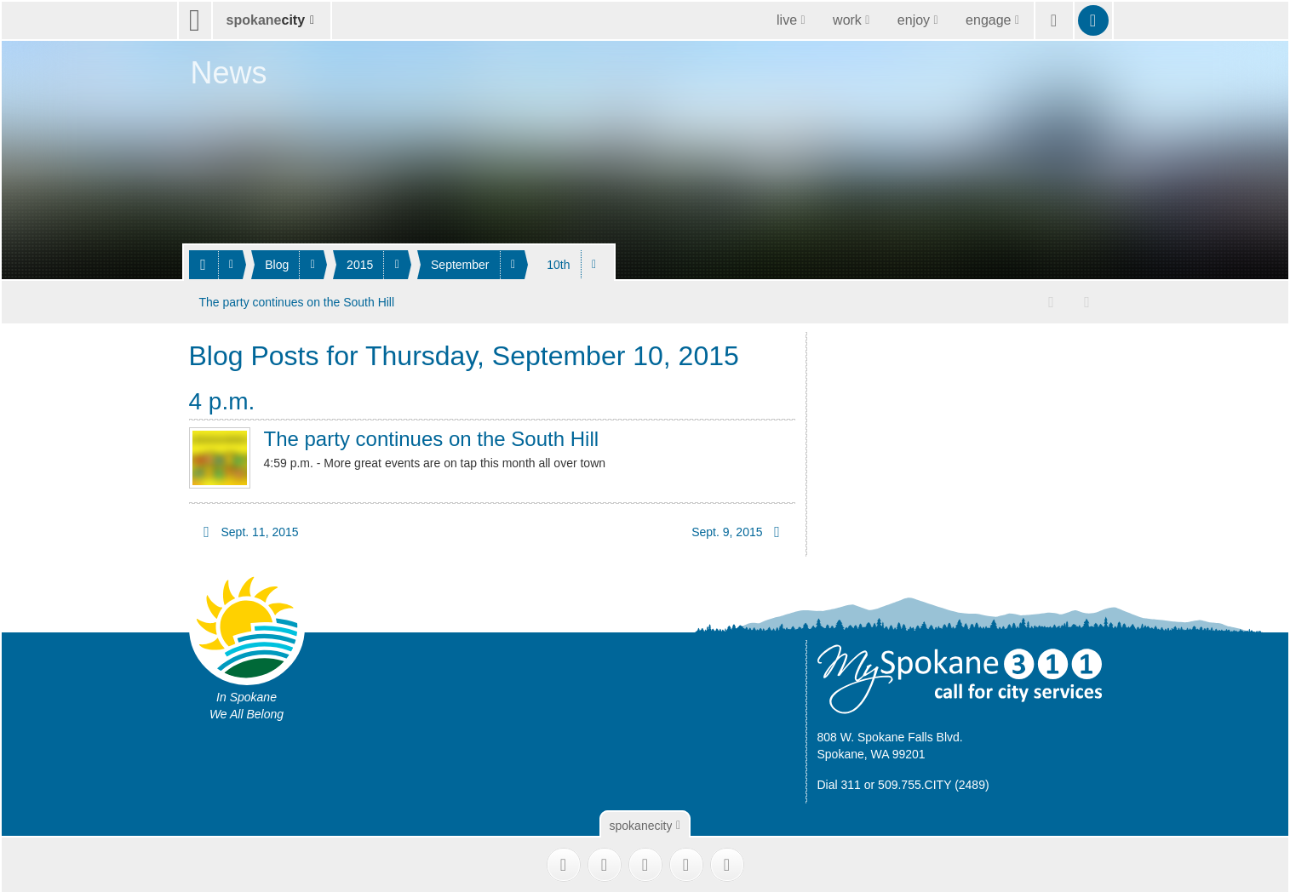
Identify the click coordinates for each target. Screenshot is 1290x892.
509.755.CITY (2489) (933, 781)
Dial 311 (839, 781)
